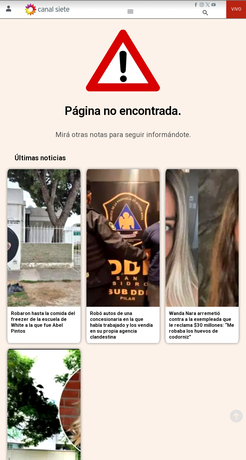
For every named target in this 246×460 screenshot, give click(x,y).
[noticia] (44, 236)
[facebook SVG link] (196, 5)
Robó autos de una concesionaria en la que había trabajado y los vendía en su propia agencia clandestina (121, 321)
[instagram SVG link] (202, 5)
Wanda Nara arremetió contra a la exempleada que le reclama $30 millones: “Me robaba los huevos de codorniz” (201, 321)
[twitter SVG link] (208, 5)
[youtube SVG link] (214, 5)
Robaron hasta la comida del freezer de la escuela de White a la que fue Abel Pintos (43, 318)
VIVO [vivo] (236, 9)
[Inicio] (46, 9)
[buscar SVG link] (205, 13)
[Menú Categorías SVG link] (130, 12)
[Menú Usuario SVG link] (8, 9)
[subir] (236, 416)
